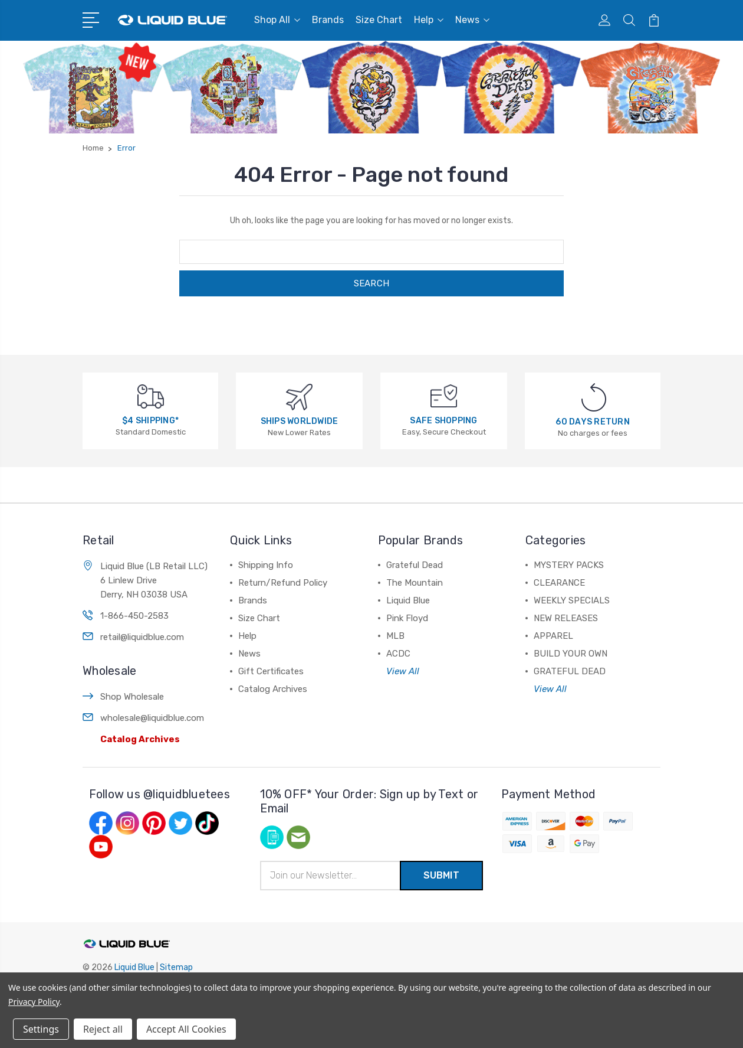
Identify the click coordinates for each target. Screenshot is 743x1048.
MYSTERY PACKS (569, 565)
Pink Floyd (407, 618)
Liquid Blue (408, 600)
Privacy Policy (34, 1001)
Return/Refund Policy (282, 582)
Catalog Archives (140, 739)
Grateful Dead (414, 565)
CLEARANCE (559, 582)
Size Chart (379, 19)
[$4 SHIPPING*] (150, 396)
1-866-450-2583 (134, 615)
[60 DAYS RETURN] (593, 397)
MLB (395, 636)
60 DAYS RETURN (592, 422)
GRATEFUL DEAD (570, 671)
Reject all (103, 1029)
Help (428, 19)
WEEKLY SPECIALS (572, 600)
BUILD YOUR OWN (570, 653)
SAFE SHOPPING (443, 421)
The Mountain (414, 582)
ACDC (398, 653)
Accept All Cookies (186, 1029)
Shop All (277, 19)
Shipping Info (265, 565)
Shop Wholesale (132, 696)
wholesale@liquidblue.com (152, 718)
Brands (328, 19)
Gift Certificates (271, 671)
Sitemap (176, 967)
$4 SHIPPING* (150, 421)
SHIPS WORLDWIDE (299, 421)
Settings (41, 1029)
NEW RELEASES (566, 618)
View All (402, 671)
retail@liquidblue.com (142, 637)
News (472, 19)
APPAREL (553, 636)
